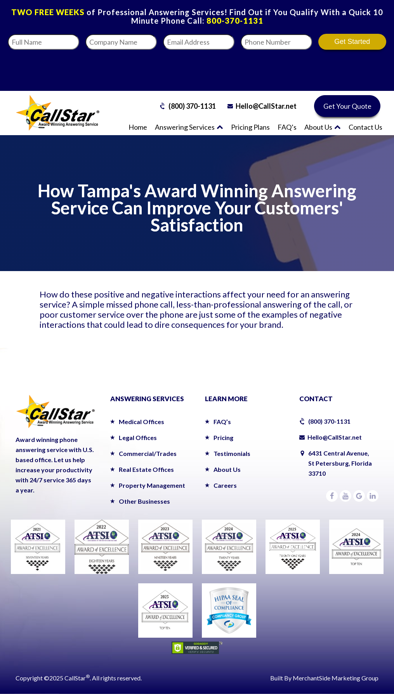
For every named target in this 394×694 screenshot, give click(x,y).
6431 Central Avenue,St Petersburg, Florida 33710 (340, 463)
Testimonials (231, 453)
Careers (225, 485)
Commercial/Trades (148, 453)
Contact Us (365, 127)
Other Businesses (144, 501)
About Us (322, 127)
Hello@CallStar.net (266, 106)
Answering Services (189, 127)
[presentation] (313, 68)
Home (137, 127)
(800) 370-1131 (192, 106)
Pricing (223, 437)
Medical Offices (141, 421)
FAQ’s (287, 127)
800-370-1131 (235, 20)
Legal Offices (138, 437)
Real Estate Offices (146, 469)
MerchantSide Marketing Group (335, 678)
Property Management (152, 485)
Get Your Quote (347, 106)
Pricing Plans (250, 127)
